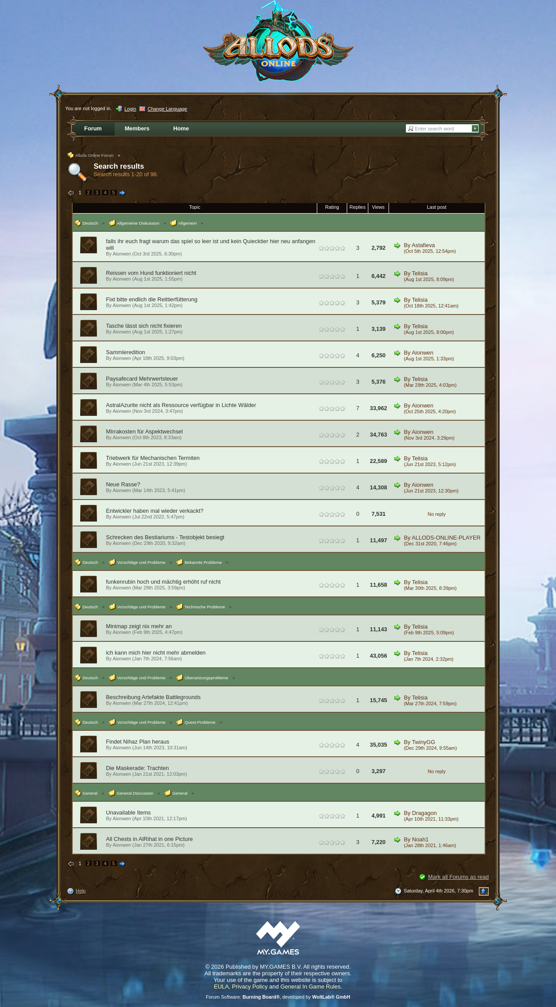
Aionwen (122, 253)
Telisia (420, 273)
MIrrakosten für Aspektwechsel (144, 431)
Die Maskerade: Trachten (137, 768)
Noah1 (420, 839)
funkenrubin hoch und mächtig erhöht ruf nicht (163, 581)
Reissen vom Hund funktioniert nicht (151, 273)
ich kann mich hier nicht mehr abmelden (156, 652)
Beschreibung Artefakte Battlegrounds (153, 697)
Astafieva (423, 245)
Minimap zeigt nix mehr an (139, 626)
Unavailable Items (128, 812)
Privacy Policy (250, 986)
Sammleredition (125, 352)
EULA (221, 986)
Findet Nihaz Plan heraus (138, 741)
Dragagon (424, 813)
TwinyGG (423, 742)
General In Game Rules (310, 986)
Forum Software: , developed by (278, 997)
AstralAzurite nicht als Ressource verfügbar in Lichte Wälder (181, 405)
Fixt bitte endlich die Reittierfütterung (152, 299)
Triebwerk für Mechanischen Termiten (153, 458)
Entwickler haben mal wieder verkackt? (155, 510)
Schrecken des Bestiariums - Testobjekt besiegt (165, 537)
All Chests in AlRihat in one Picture (149, 839)
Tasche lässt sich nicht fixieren (144, 325)
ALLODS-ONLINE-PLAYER (446, 537)
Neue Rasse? (123, 484)
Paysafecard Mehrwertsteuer (142, 378)
